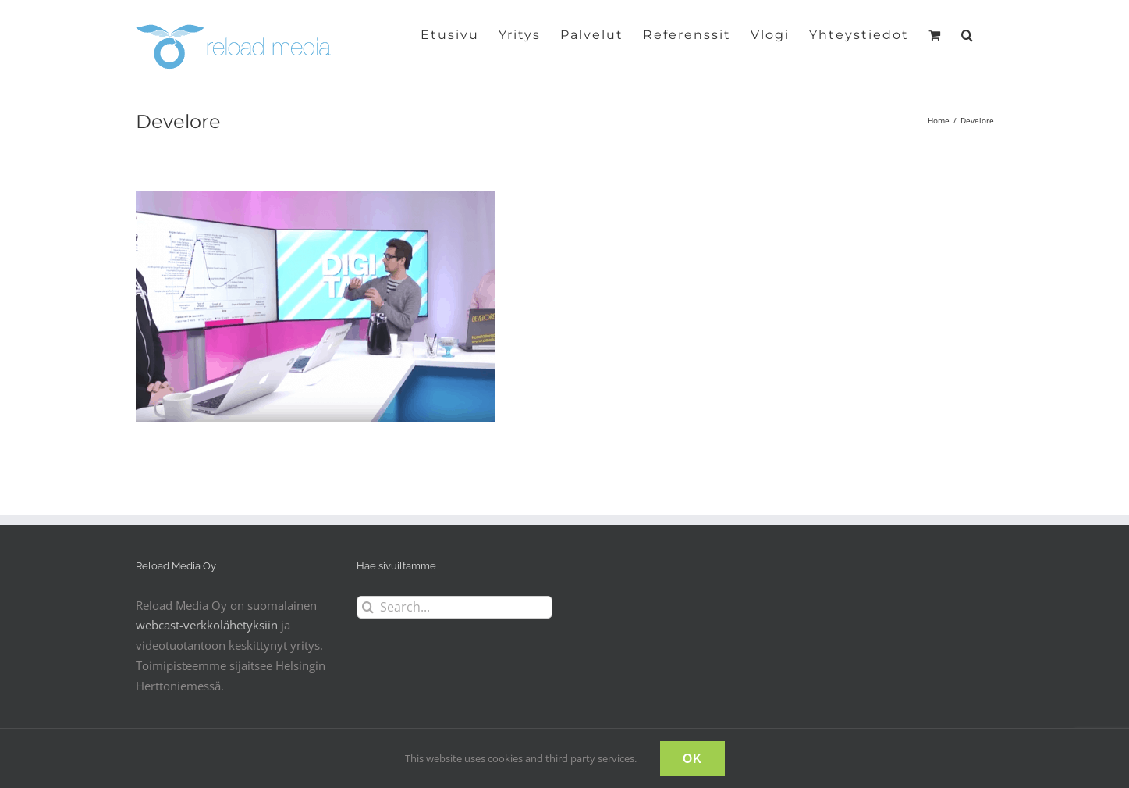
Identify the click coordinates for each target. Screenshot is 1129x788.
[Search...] (454, 607)
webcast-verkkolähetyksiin (207, 625)
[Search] (368, 607)
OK (692, 758)
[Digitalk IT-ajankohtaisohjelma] (315, 201)
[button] (968, 33)
